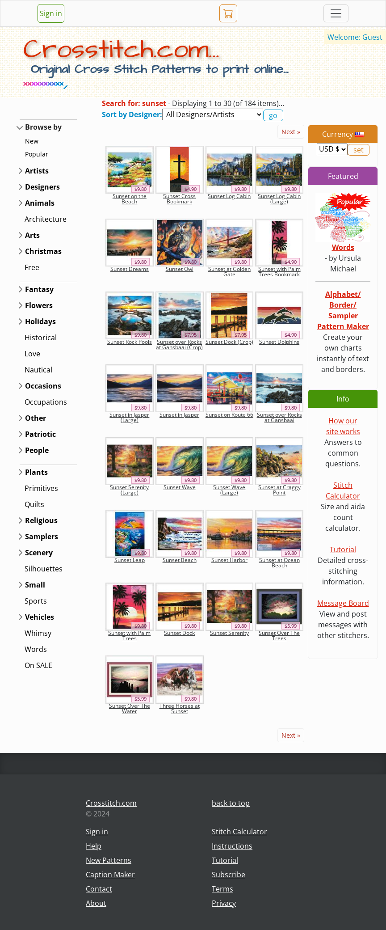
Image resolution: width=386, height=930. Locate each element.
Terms (222, 889)
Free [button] (32, 267)
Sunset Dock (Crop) (229, 342)
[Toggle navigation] (335, 13)
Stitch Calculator (239, 832)
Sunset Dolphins (279, 342)
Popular (36, 154)
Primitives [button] (41, 488)
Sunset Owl (179, 269)
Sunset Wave (180, 487)
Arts (32, 235)
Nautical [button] (38, 370)
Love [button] (32, 354)
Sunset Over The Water (129, 708)
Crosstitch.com (111, 803)
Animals (40, 203)
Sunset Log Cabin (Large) (279, 198)
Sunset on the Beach (130, 198)
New (31, 141)
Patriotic (40, 434)
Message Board (343, 603)
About (96, 903)
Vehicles (39, 617)
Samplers (41, 536)
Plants (36, 472)
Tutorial (343, 549)
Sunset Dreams (129, 269)
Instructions (232, 846)
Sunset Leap (129, 560)
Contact (99, 889)
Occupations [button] (46, 402)
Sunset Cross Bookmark (179, 198)
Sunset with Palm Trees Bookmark (279, 271)
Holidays (40, 321)
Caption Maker (110, 874)
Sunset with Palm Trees (129, 635)
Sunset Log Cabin (229, 196)
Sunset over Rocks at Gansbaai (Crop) (179, 344)
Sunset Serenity (229, 633)
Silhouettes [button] (44, 569)
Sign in (51, 13)
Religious (41, 520)
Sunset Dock (179, 633)
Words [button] (36, 649)
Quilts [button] (34, 504)
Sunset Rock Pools (129, 342)
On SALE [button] (38, 665)
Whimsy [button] (38, 633)
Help (93, 846)
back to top (231, 803)
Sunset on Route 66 (229, 414)
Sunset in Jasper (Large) (129, 417)
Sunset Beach (180, 560)
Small (35, 585)
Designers (42, 187)
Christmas (43, 251)
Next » (290, 131)
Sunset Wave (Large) (229, 489)
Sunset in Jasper (179, 414)
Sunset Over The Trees (279, 635)
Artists (37, 171)
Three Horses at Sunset (179, 708)
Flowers (39, 305)
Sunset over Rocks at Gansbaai (279, 417)
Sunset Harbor (229, 560)
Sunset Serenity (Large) (129, 489)
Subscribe (228, 874)
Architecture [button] (46, 219)
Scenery (39, 553)
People (37, 450)
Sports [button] (36, 601)
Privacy (224, 903)
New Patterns (108, 860)
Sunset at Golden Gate (229, 271)
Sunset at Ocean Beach (279, 562)
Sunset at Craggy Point (279, 489)
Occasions (43, 386)
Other (35, 418)
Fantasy (39, 289)
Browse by (43, 127)
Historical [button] (41, 337)
